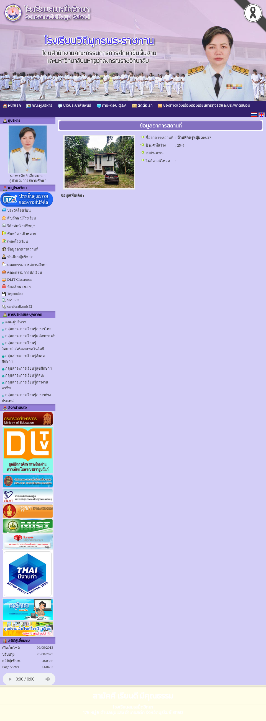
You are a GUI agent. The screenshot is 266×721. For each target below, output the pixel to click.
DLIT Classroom (19, 279)
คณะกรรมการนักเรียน (24, 272)
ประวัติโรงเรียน (19, 210)
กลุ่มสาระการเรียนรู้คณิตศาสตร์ (28, 336)
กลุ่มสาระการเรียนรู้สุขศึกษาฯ (27, 368)
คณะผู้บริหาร (39, 105)
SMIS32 (13, 300)
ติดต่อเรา (142, 105)
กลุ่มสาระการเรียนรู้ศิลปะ (23, 375)
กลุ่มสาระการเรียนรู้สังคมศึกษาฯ (23, 359)
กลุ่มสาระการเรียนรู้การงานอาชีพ (25, 385)
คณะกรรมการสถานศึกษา (27, 265)
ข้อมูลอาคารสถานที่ (23, 249)
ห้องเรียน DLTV (19, 287)
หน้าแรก (12, 105)
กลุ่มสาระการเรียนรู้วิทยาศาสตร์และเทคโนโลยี (23, 346)
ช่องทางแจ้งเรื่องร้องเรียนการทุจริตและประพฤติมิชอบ (204, 105)
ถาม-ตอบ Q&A (112, 105)
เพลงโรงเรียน (17, 241)
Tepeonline (15, 294)
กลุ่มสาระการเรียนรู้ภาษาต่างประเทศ (26, 398)
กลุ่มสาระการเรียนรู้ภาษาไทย (27, 329)
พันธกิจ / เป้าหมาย (21, 234)
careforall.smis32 (19, 306)
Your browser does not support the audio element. (29, 679)
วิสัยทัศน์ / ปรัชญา (21, 226)
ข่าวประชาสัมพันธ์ (74, 105)
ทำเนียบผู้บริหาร (19, 257)
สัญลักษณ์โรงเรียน (21, 218)
